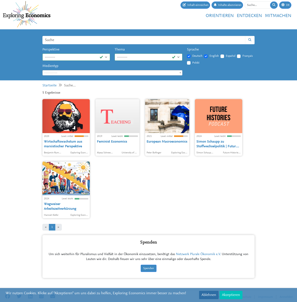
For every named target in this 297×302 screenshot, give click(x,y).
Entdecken (249, 16)
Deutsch (197, 55)
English (214, 55)
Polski (195, 62)
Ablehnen (209, 295)
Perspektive (50, 49)
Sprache (193, 49)
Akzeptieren (231, 295)
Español (230, 55)
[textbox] (112, 73)
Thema (120, 49)
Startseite (49, 85)
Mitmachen (278, 16)
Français (247, 55)
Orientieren (220, 16)
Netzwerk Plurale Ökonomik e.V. (198, 254)
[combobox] (112, 72)
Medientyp (50, 66)
